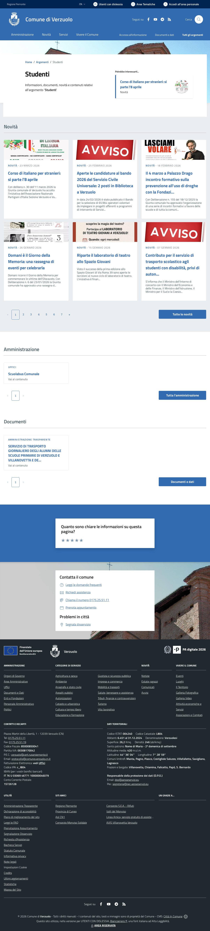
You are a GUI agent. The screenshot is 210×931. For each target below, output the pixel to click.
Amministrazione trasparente (29, 439)
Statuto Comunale (14, 850)
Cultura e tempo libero (68, 709)
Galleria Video (184, 698)
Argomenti (42, 62)
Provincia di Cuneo (66, 811)
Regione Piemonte (66, 806)
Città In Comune (173, 916)
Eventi (179, 676)
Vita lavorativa (106, 709)
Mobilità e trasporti (109, 687)
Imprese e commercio (110, 681)
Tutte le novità (182, 314)
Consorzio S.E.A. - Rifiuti (120, 806)
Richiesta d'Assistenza (16, 839)
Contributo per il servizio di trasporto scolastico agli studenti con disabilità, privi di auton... (172, 264)
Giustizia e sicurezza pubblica (114, 676)
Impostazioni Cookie (15, 867)
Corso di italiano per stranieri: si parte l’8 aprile (143, 84)
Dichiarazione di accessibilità (20, 811)
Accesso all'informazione (133, 35)
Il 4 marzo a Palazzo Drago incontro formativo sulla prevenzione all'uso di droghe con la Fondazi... (172, 182)
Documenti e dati (182, 481)
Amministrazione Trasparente (21, 806)
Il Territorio (182, 687)
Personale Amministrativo (19, 704)
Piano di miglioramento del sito (21, 817)
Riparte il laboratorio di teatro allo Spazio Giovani (103, 258)
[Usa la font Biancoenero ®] (108, 4)
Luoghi (180, 681)
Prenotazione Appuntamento (21, 828)
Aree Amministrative (16, 681)
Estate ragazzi (149, 681)
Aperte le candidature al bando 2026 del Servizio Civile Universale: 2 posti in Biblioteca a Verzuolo (105, 182)
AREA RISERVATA (103, 925)
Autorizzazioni (63, 698)
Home (28, 62)
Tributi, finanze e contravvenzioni (117, 698)
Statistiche (10, 884)
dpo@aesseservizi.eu (127, 780)
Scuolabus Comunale (23, 374)
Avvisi (144, 693)
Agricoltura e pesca (66, 676)
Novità (13, 165)
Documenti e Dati (14, 693)
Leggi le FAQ (11, 822)
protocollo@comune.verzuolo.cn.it (31, 759)
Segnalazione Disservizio (18, 834)
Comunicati (147, 687)
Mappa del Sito (12, 890)
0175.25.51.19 (17, 742)
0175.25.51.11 (16, 738)
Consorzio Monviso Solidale (71, 822)
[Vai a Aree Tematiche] (143, 4)
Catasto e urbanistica (67, 704)
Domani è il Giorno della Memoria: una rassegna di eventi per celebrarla (31, 261)
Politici (7, 709)
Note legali (10, 862)
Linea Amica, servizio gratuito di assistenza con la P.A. (137, 817)
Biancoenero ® (118, 921)
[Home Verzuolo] (40, 19)
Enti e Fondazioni (14, 698)
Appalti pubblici (64, 693)
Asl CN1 (60, 817)
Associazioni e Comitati (189, 715)
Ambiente (61, 681)
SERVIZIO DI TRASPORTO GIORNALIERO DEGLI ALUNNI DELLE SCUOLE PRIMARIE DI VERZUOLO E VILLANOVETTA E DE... (34, 453)
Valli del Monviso (116, 811)
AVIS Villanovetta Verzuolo (121, 822)
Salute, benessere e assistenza (115, 693)
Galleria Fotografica (187, 693)
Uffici (12, 367)
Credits (8, 873)
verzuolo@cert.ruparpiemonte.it (29, 755)
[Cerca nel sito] (199, 19)
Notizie (145, 676)
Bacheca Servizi (13, 845)
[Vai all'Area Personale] (181, 4)
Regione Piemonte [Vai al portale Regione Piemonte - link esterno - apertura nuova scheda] (16, 4)
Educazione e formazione (69, 715)
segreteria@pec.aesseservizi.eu (130, 784)
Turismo (102, 704)
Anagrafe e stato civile (68, 687)
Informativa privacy (15, 856)
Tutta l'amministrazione (182, 395)
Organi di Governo (14, 676)
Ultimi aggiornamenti (16, 878)
